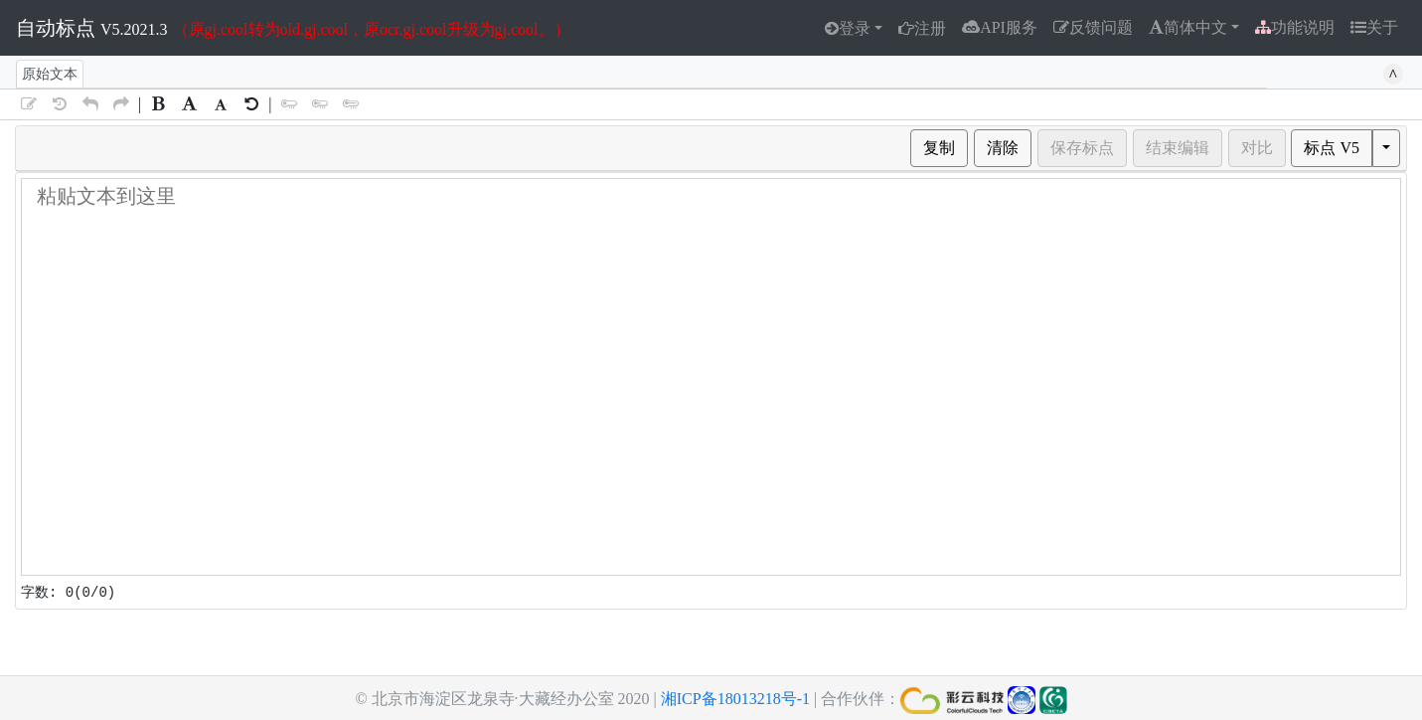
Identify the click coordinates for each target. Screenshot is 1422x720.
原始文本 (50, 74)
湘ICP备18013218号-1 (735, 698)
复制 (939, 147)
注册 (930, 28)
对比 (1257, 147)
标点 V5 (1331, 147)
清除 (1003, 147)
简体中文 (1195, 27)
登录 (854, 28)
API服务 (999, 27)
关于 (1382, 27)
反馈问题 (1093, 27)
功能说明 (1295, 27)
